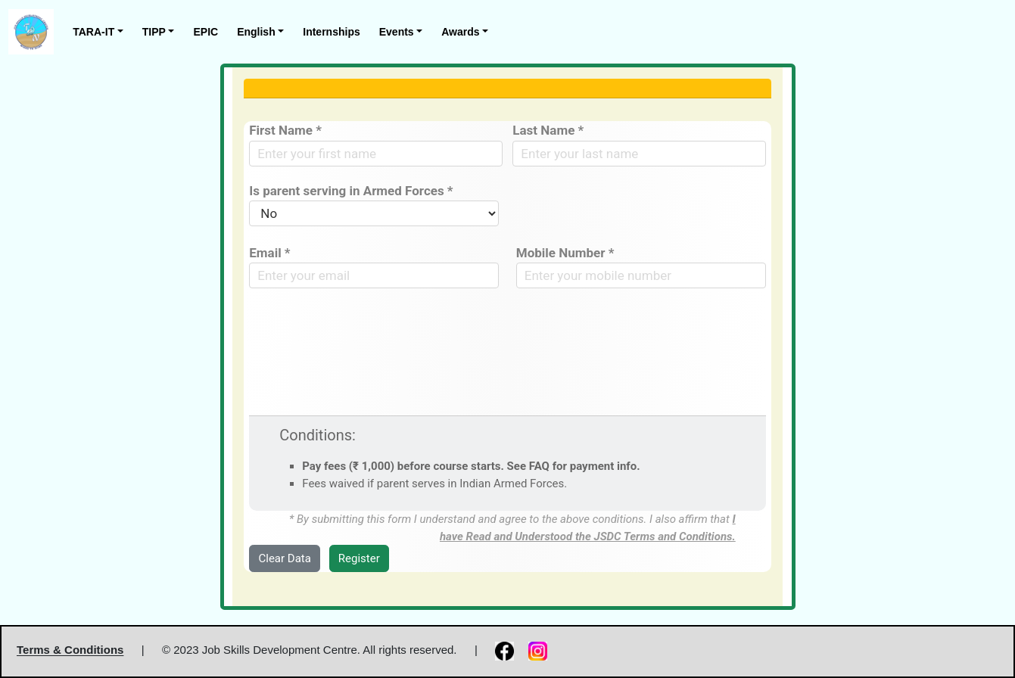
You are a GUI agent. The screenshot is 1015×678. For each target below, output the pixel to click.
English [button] (256, 32)
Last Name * (548, 130)
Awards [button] (460, 32)
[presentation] (364, 335)
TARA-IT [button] (93, 32)
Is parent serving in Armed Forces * (351, 190)
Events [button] (396, 32)
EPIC (205, 32)
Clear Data (285, 558)
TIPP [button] (154, 32)
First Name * (285, 130)
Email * (269, 252)
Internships (331, 32)
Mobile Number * (565, 252)
